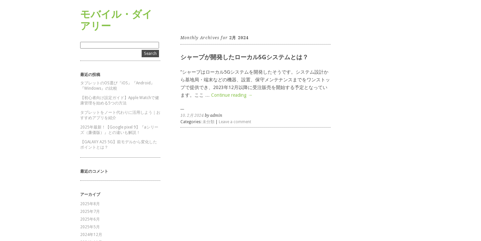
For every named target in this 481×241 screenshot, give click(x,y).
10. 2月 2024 (192, 115)
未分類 (208, 121)
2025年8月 (90, 204)
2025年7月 (90, 211)
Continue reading (232, 95)
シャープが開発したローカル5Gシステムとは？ (244, 57)
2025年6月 (90, 219)
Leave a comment (235, 121)
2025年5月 (90, 227)
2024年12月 (91, 234)
